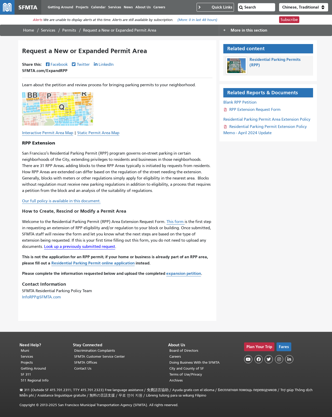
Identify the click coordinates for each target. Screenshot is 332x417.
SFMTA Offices (85, 362)
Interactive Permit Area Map (47, 133)
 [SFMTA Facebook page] (259, 359)
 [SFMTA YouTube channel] (248, 359)
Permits (69, 30)
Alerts (37, 20)
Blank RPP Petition (240, 102)
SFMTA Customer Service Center (99, 356)
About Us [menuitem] (143, 7)
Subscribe (289, 19)
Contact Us (82, 368)
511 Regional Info (35, 380)
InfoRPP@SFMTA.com (41, 297)
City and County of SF (186, 368)
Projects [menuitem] (82, 7)
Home (28, 30)
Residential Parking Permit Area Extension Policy (266, 119)
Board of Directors (183, 350)
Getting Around (33, 368)
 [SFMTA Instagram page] (279, 359)
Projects (27, 362)
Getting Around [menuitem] (60, 7)
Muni (25, 350)
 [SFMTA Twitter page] (269, 359)
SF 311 (26, 374)
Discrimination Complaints (94, 350)
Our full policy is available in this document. (61, 201)
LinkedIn (106, 64)
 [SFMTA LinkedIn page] (289, 359)
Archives (176, 380)
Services (48, 30)
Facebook (59, 64)
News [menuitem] (128, 7)
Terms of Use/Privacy (185, 374)
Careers (175, 356)
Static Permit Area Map (98, 133)
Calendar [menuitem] (98, 7)
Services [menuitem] (114, 7)
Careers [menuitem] (159, 7)
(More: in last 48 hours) (197, 20)
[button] (303, 7)
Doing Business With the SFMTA (194, 362)
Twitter (83, 64)
